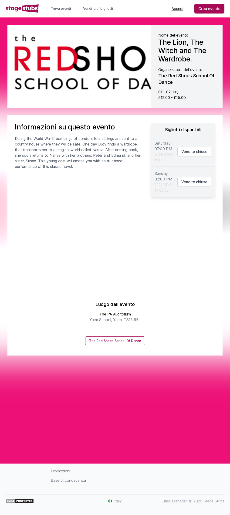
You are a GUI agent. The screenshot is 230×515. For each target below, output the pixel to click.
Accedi (177, 8)
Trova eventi (61, 8)
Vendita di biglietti (100, 8)
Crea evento (209, 8)
